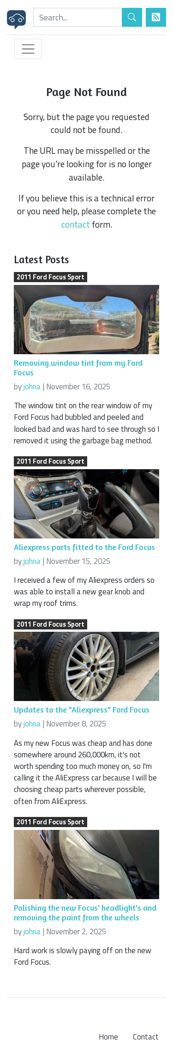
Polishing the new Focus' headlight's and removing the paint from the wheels (85, 912)
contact (75, 224)
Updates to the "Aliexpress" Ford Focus (81, 709)
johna (32, 387)
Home (108, 1037)
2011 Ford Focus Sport (50, 277)
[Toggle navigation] (28, 49)
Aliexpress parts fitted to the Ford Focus (84, 547)
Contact (146, 1037)
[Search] (77, 17)
